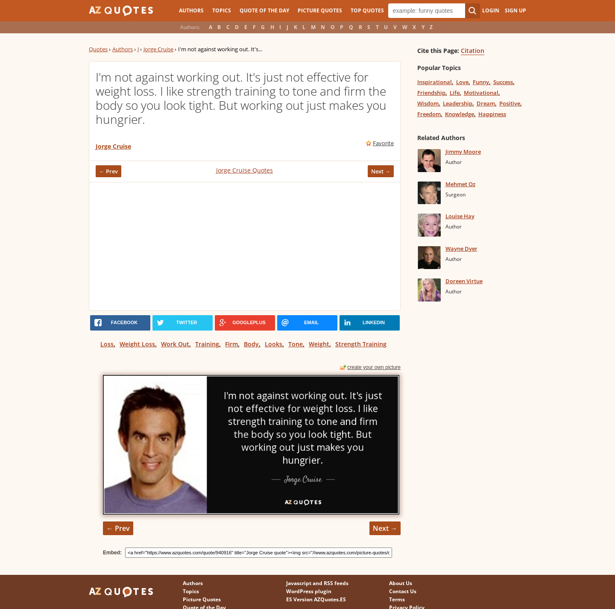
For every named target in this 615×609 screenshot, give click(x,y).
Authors (191, 10)
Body (251, 344)
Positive (509, 103)
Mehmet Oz (460, 184)
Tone (295, 344)
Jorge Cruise (158, 49)
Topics (221, 10)
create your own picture (374, 367)
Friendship (431, 93)
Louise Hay (459, 216)
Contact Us (402, 591)
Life (455, 93)
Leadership (457, 103)
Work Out (175, 344)
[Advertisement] (244, 246)
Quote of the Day (264, 10)
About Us (400, 583)
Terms (397, 599)
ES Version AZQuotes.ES (316, 599)
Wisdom (428, 103)
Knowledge (459, 114)
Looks (273, 344)
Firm (231, 344)
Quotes (98, 49)
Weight (319, 344)
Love (462, 82)
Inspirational (434, 82)
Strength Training (361, 344)
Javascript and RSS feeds (317, 583)
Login (490, 10)
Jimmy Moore (463, 151)
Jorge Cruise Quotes (244, 170)
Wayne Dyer (461, 248)
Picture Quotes (320, 10)
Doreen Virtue (464, 281)
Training (207, 344)
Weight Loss (137, 344)
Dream (486, 103)
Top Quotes (367, 10)
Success (503, 82)
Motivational (481, 93)
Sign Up (515, 10)
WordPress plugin (308, 591)
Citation (472, 51)
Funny (481, 82)
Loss (107, 344)
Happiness (492, 114)
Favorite (383, 143)
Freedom (429, 114)
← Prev (108, 171)
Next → (380, 171)
